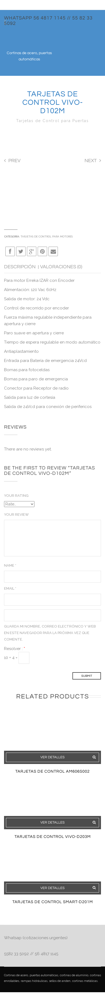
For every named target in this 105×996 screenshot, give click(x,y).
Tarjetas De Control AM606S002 (52, 771)
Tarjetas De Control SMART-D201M (52, 902)
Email (10, 588)
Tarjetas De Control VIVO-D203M (53, 837)
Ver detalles (52, 757)
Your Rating (16, 496)
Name (10, 565)
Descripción (20, 266)
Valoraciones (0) (61, 266)
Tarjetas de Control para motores (46, 236)
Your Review (16, 514)
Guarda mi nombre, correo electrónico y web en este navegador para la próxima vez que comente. (50, 632)
